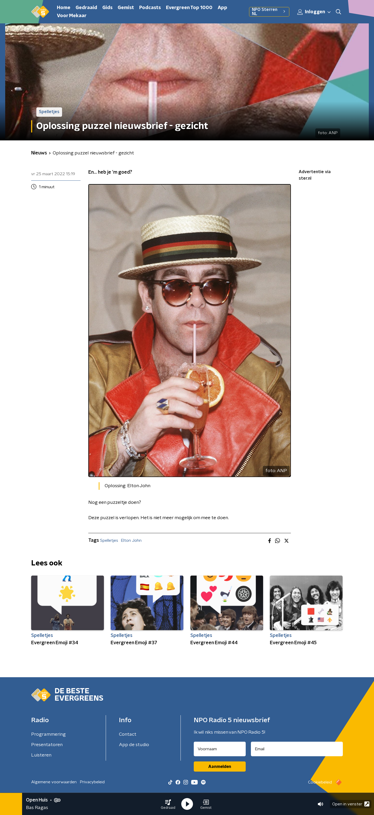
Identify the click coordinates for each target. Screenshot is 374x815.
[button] (168, 804)
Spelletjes (109, 540)
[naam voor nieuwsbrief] (220, 749)
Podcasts (150, 7)
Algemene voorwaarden (54, 782)
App (222, 7)
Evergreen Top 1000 (189, 7)
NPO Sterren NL (269, 12)
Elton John (131, 540)
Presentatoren (47, 744)
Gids (107, 7)
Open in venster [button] (350, 803)
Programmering (48, 734)
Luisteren (41, 755)
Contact (127, 734)
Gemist (126, 7)
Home (63, 7)
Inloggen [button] (314, 12)
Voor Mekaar (71, 16)
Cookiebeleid (320, 782)
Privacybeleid (92, 782)
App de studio (134, 744)
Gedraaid (86, 7)
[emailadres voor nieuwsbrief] (297, 749)
